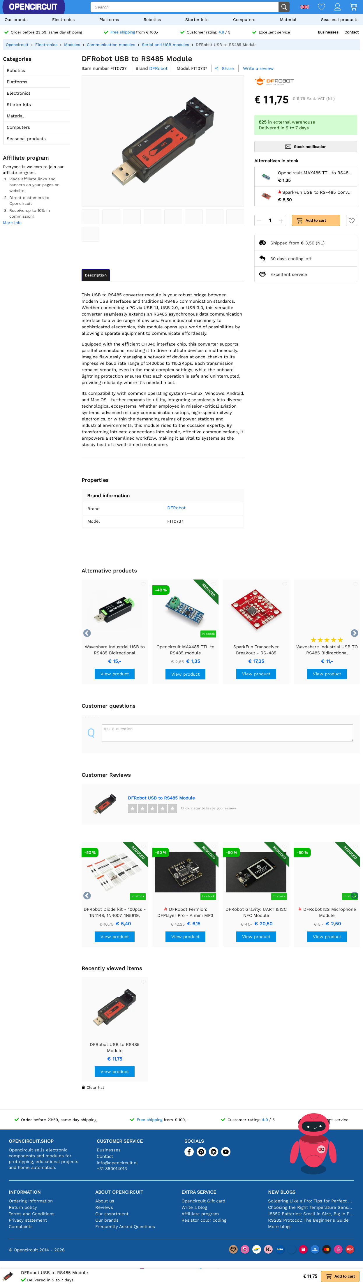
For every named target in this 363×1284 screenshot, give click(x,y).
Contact (351, 32)
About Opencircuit (119, 1192)
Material (288, 19)
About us (104, 1201)
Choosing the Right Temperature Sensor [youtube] (311, 1207)
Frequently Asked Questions (125, 1226)
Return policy (23, 1207)
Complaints (21, 1226)
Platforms (109, 19)
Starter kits (196, 19)
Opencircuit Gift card (203, 1201)
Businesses (328, 32)
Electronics (63, 19)
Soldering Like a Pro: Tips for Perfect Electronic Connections (311, 1201)
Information (25, 1192)
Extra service (199, 1192)
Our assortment (111, 1213)
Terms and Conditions (31, 1213)
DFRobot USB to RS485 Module (161, 798)
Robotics (152, 19)
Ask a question (118, 728)
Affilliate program (200, 1213)
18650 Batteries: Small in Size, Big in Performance (311, 1213)
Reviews (104, 1207)
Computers (244, 19)
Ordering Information (31, 1201)
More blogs (280, 1226)
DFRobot (169, 507)
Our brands (16, 19)
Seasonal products (339, 19)
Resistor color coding (204, 1220)
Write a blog (194, 1207)
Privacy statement (28, 1220)
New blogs (281, 1192)
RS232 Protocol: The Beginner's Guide (308, 1220)
